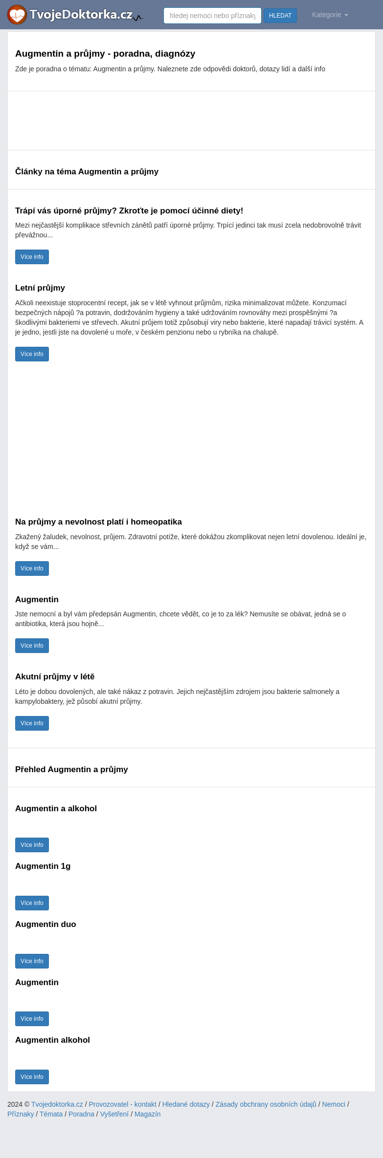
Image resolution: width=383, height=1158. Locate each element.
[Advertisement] (191, 121)
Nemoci (333, 1104)
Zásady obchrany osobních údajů (266, 1104)
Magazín (148, 1114)
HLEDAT (280, 15)
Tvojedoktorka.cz (57, 1104)
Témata (51, 1114)
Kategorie (330, 15)
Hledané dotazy (186, 1104)
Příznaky (20, 1114)
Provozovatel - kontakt (123, 1104)
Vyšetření (114, 1114)
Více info (32, 256)
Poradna (81, 1114)
